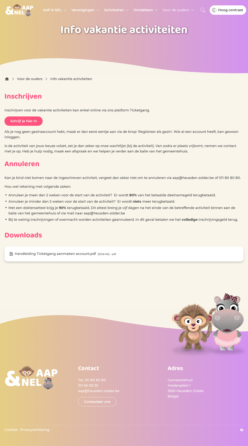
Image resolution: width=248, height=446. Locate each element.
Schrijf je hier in (23, 121)
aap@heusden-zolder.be (193, 178)
